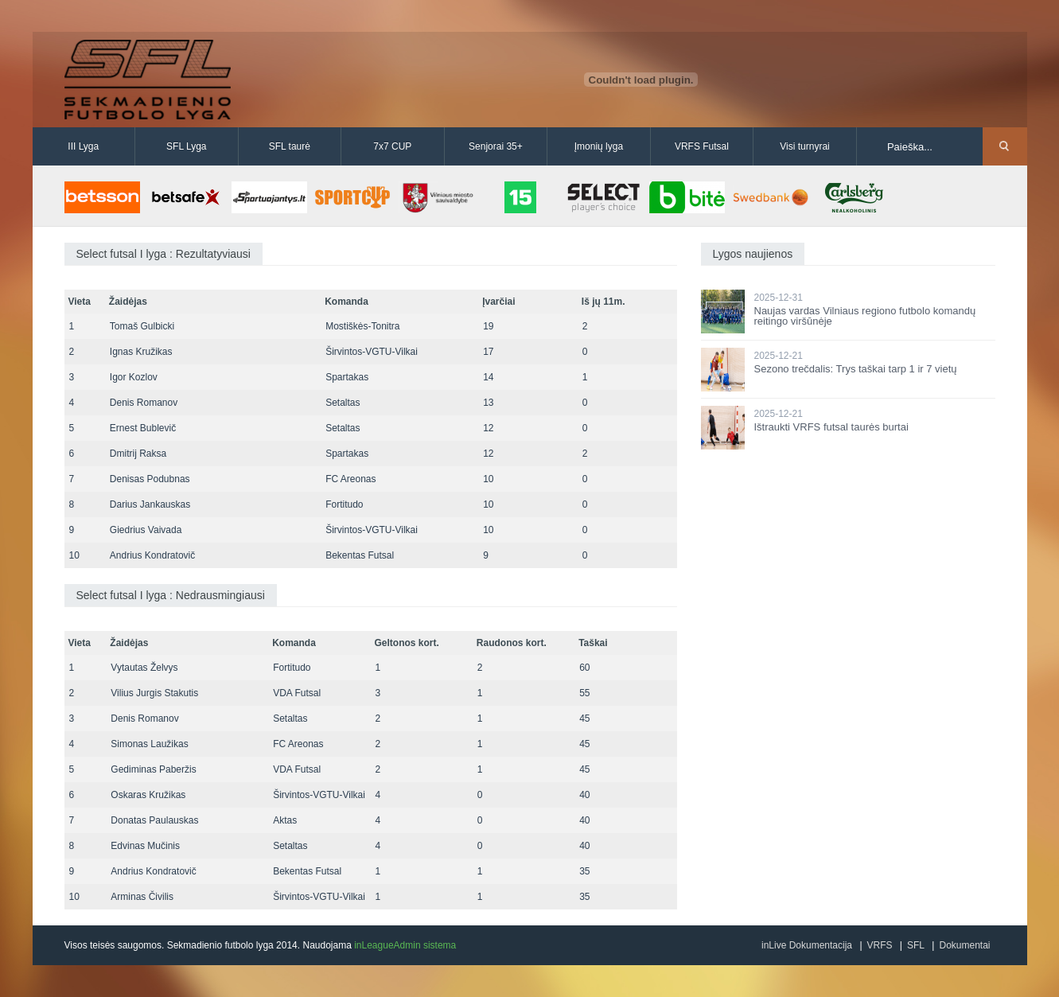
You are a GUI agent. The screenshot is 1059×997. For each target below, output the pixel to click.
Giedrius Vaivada (146, 529)
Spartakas (346, 377)
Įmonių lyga (598, 146)
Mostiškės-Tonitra (362, 326)
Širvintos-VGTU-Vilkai (371, 351)
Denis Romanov (143, 402)
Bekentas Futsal (359, 555)
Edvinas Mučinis (145, 845)
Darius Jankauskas (150, 504)
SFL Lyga (186, 146)
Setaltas (342, 402)
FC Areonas (350, 479)
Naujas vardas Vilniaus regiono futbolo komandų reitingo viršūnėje (865, 316)
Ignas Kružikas (141, 351)
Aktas (285, 820)
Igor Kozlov (134, 377)
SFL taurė (289, 146)
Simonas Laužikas (149, 744)
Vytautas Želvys (144, 667)
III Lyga (83, 146)
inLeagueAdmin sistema (405, 945)
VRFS (880, 945)
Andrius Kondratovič (152, 555)
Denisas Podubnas (150, 479)
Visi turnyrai (804, 146)
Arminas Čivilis (142, 896)
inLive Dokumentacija (806, 945)
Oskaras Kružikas (148, 794)
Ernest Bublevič (143, 428)
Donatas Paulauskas (154, 820)
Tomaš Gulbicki (142, 326)
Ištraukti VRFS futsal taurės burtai (831, 427)
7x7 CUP (392, 146)
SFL (916, 945)
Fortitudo (344, 504)
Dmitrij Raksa (138, 453)
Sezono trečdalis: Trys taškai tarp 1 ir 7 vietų (855, 369)
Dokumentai (964, 945)
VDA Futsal (297, 693)
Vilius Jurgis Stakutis (154, 693)
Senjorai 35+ (496, 146)
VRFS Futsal (702, 146)
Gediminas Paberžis (153, 769)
